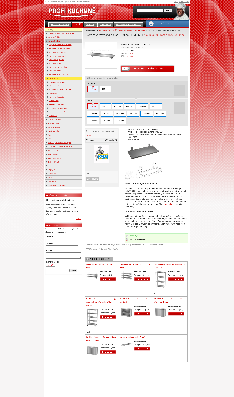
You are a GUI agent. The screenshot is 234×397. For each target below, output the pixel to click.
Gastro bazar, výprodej (56, 185)
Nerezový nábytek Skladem (59, 48)
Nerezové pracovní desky (58, 112)
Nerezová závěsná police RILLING (133, 337)
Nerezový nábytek (54, 41)
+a (175, 2)
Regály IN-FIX (53, 170)
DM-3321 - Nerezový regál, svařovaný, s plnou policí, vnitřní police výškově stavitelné (101, 302)
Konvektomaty (53, 154)
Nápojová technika (55, 166)
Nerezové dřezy (55, 63)
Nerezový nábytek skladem (59, 108)
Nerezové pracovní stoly (58, 52)
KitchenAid (52, 177)
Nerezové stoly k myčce (58, 67)
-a (177, 2)
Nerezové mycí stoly (56, 60)
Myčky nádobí (53, 150)
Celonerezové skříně (57, 82)
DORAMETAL (92, 179)
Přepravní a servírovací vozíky (60, 45)
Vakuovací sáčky (54, 37)
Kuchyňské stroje (54, 158)
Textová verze (184, 2)
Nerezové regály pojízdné (58, 74)
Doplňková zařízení (55, 173)
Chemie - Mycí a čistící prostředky (61, 33)
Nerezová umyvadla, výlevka (60, 89)
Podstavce (53, 116)
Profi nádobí (52, 181)
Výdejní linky (54, 101)
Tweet (88, 135)
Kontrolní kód (53, 262)
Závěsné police (54, 78)
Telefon (49, 244)
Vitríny (50, 139)
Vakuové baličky (54, 127)
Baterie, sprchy (54, 93)
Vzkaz (49, 251)
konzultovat (170, 204)
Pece (50, 135)
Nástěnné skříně (55, 86)
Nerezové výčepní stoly (58, 56)
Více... (78, 219)
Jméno (49, 237)
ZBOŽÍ (77, 24)
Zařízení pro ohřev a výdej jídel (60, 143)
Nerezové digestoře (56, 97)
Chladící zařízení (54, 119)
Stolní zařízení (53, 162)
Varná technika (53, 131)
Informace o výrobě (56, 104)
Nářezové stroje (54, 123)
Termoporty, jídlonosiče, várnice (60, 146)
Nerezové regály (55, 71)
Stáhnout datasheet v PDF (140, 240)
